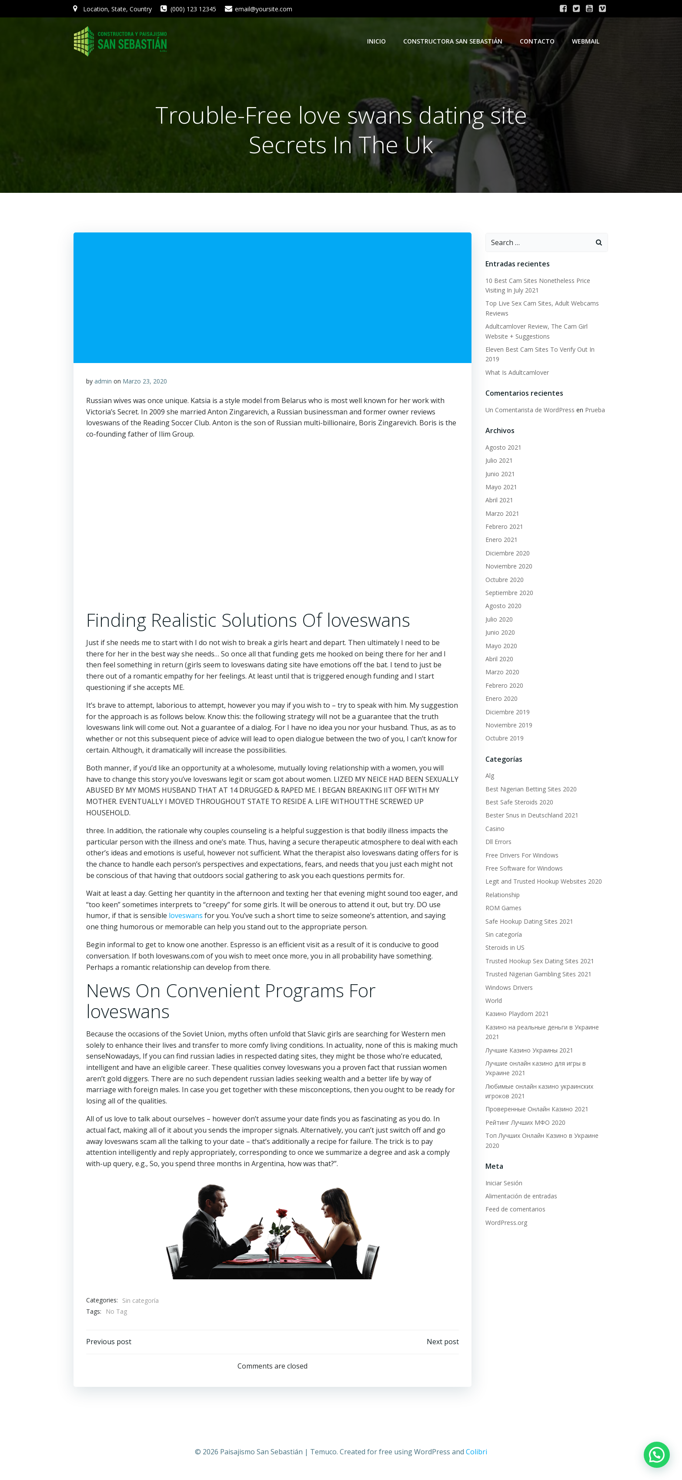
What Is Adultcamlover (516, 373)
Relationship (502, 895)
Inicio (377, 41)
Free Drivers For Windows (521, 855)
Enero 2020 (501, 699)
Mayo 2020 (501, 646)
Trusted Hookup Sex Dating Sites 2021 (539, 961)
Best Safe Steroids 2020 (519, 802)
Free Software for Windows (523, 868)
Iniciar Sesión (503, 1183)
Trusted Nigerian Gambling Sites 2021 (538, 974)
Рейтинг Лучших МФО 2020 (525, 1123)
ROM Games (503, 908)
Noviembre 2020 (508, 566)
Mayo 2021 (501, 487)
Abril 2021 (499, 500)
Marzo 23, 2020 (145, 382)
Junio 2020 (500, 633)
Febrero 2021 (504, 527)
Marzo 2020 (502, 672)
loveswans (186, 917)
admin (103, 382)
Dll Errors (498, 842)
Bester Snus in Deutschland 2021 (531, 816)
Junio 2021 (500, 474)
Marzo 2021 (502, 514)
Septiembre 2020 (509, 593)
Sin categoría (140, 1302)
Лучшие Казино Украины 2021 (529, 1050)
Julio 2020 (498, 620)
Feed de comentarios (515, 1209)
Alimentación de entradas (521, 1196)
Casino (494, 829)
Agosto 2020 (503, 606)
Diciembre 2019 (507, 712)
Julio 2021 (498, 461)
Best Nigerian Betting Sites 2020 (530, 789)
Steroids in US (504, 948)
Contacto (538, 41)
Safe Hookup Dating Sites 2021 (529, 922)
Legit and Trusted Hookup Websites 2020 (543, 882)
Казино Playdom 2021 (516, 1014)
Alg (489, 776)
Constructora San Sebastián (453, 41)
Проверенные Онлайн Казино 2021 (536, 1109)
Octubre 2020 (504, 580)
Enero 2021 (501, 540)
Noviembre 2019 (508, 725)
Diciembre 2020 (507, 553)
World (493, 1001)
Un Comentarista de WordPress (529, 410)
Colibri (476, 1454)
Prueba (595, 410)
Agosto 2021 (503, 448)
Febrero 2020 (504, 686)
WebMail (586, 41)
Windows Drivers (508, 988)
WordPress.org (506, 1223)
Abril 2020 (499, 659)
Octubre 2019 (504, 738)
